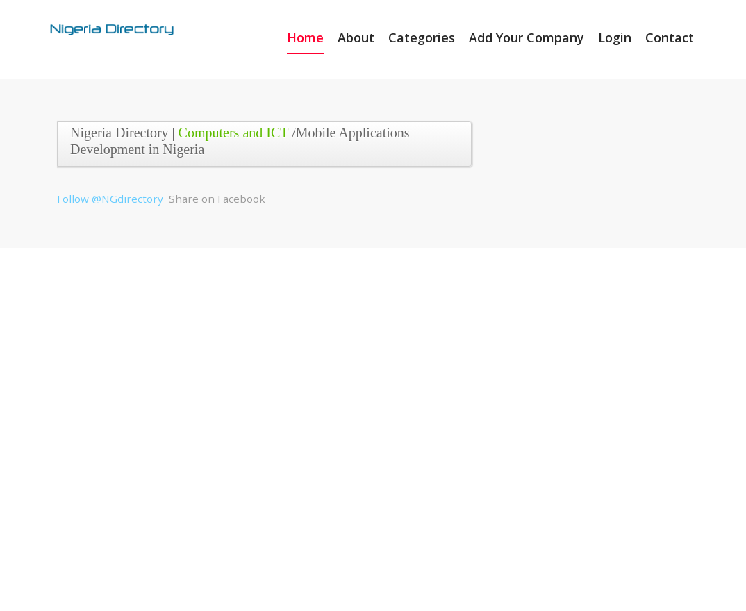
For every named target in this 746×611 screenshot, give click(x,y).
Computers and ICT (234, 132)
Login (614, 37)
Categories (421, 37)
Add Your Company (526, 37)
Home (305, 37)
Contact (669, 37)
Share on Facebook (217, 199)
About (356, 37)
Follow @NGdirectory (110, 199)
